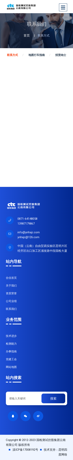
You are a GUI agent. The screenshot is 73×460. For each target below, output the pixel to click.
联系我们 (11, 308)
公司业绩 (11, 301)
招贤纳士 (60, 55)
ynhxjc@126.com (28, 237)
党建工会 (11, 359)
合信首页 (11, 277)
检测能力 (11, 343)
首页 (27, 35)
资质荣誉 (11, 293)
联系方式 (12, 55)
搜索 (53, 398)
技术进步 (11, 335)
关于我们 (11, 285)
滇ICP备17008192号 (25, 449)
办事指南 (11, 351)
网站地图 (11, 367)
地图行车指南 (36, 55)
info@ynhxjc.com (29, 232)
